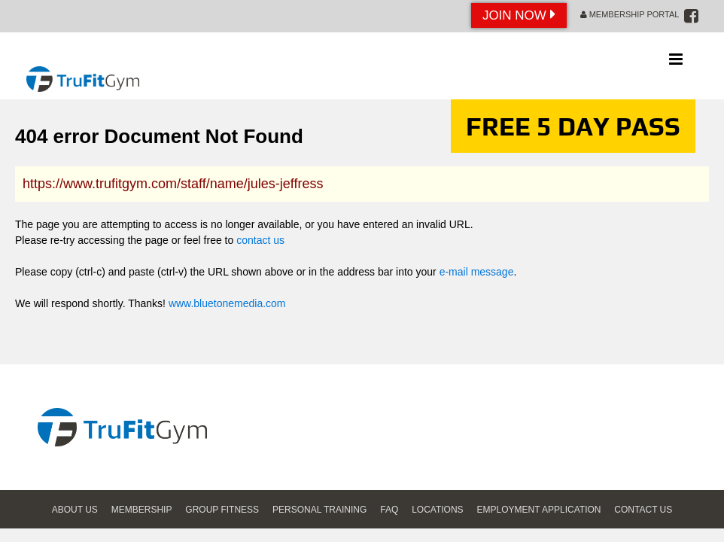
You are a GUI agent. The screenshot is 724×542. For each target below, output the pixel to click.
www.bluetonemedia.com (227, 303)
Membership (141, 509)
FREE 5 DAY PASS (573, 126)
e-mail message (477, 272)
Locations (437, 509)
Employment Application (539, 509)
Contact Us (643, 509)
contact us (260, 240)
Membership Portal (630, 14)
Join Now (518, 15)
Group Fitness (222, 509)
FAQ (389, 509)
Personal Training (319, 509)
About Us (75, 509)
